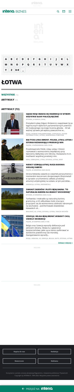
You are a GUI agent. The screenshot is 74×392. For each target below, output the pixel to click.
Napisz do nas (19, 351)
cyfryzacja (56, 134)
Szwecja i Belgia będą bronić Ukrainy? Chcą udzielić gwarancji (47, 217)
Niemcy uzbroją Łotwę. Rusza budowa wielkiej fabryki (45, 165)
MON (28, 160)
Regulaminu (38, 373)
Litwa (42, 160)
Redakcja (54, 351)
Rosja (28, 134)
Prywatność (64, 373)
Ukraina (34, 238)
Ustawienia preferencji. (51, 373)
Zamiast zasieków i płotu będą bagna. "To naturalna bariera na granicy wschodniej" (48, 190)
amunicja (30, 184)
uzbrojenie (35, 160)
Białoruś (29, 212)
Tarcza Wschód (62, 212)
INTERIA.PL (27, 375)
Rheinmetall (46, 184)
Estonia (49, 160)
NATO (57, 238)
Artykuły (7, 99)
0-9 (17, 70)
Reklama (54, 361)
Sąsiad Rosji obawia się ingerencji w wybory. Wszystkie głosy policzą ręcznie (48, 115)
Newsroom (19, 361)
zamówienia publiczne (55, 135)
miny (61, 160)
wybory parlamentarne (41, 134)
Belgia (51, 238)
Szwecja (45, 238)
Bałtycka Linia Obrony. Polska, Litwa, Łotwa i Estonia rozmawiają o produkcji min (49, 141)
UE (35, 212)
